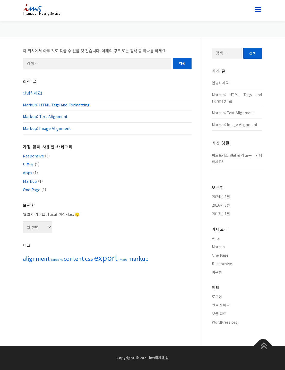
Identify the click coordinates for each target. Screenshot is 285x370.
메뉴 (257, 9)
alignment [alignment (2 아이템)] (36, 258)
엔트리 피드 (221, 305)
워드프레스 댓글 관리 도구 (232, 155)
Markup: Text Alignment (45, 116)
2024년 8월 (221, 196)
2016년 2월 (221, 205)
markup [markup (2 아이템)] (138, 258)
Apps (27, 172)
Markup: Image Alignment (47, 128)
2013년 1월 (221, 213)
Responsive (33, 155)
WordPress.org (225, 322)
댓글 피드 (219, 313)
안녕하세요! (32, 93)
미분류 (28, 164)
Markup (30, 181)
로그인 (217, 296)
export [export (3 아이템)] (106, 257)
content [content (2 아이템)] (74, 258)
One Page (31, 189)
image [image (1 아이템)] (123, 260)
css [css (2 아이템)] (89, 258)
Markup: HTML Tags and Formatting (56, 104)
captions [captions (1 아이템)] (57, 260)
